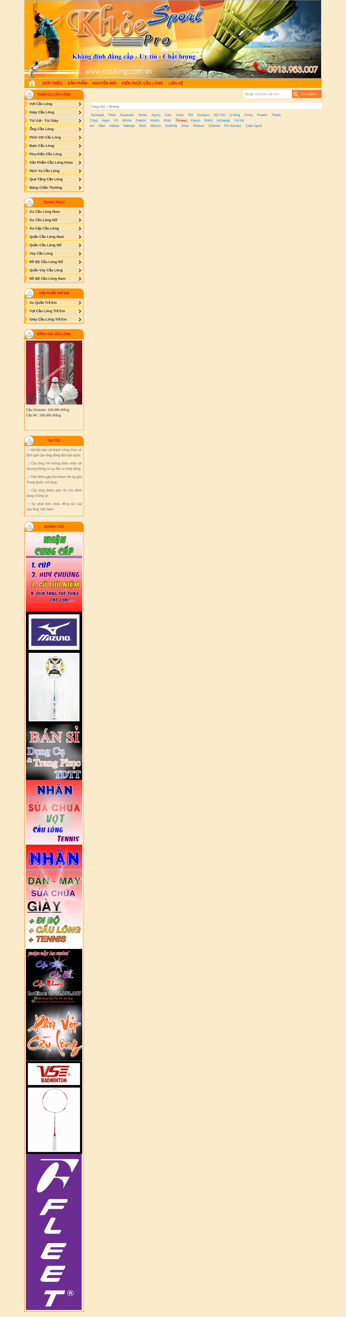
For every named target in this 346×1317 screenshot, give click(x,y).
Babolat (129, 126)
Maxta (155, 120)
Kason (195, 120)
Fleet (112, 115)
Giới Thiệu (52, 83)
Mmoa (126, 120)
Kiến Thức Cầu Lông (142, 83)
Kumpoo (203, 115)
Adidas (114, 126)
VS (116, 120)
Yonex (142, 115)
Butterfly (171, 126)
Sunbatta (97, 115)
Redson (198, 126)
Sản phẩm (77, 83)
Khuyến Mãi (104, 83)
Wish (142, 126)
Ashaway (223, 120)
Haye (105, 120)
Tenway (181, 120)
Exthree (214, 126)
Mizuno (156, 126)
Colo (168, 115)
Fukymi (141, 120)
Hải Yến (219, 115)
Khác (167, 120)
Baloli (208, 120)
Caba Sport (253, 126)
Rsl (190, 115)
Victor (180, 115)
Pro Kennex (232, 126)
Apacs (155, 115)
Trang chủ (97, 107)
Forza (248, 115)
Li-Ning (235, 115)
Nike (102, 126)
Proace (262, 115)
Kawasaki (127, 115)
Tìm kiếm (308, 94)
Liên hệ (175, 83)
